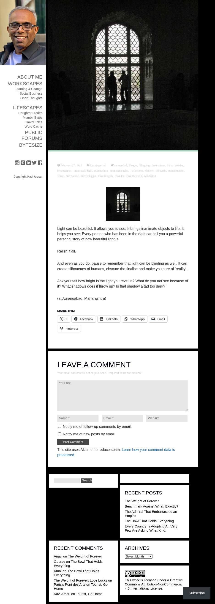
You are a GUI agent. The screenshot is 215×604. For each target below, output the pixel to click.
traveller (119, 175)
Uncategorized (98, 165)
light (89, 170)
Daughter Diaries (30, 113)
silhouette (160, 170)
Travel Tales (33, 122)
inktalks (178, 165)
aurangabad (120, 165)
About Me (29, 77)
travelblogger (89, 175)
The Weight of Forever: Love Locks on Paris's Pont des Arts (83, 582)
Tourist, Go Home (89, 594)
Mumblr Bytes (32, 117)
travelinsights (105, 175)
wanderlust (150, 175)
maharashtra (101, 170)
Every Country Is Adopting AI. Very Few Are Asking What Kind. (151, 528)
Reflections (137, 170)
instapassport (64, 170)
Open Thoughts (31, 98)
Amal (58, 571)
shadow (149, 170)
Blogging (144, 165)
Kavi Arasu (62, 594)
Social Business (31, 93)
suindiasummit (176, 170)
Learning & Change (28, 89)
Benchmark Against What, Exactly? (151, 506)
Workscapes (25, 83)
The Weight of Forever (142, 501)
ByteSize (30, 145)
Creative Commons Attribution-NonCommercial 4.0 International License (154, 584)
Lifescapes (27, 107)
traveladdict (72, 175)
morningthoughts (119, 170)
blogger (133, 165)
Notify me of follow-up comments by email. (97, 426)
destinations (158, 165)
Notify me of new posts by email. (89, 434)
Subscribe (197, 593)
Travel (60, 175)
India (170, 165)
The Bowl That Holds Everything (149, 521)
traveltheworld (134, 175)
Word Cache (33, 126)
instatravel (79, 170)
